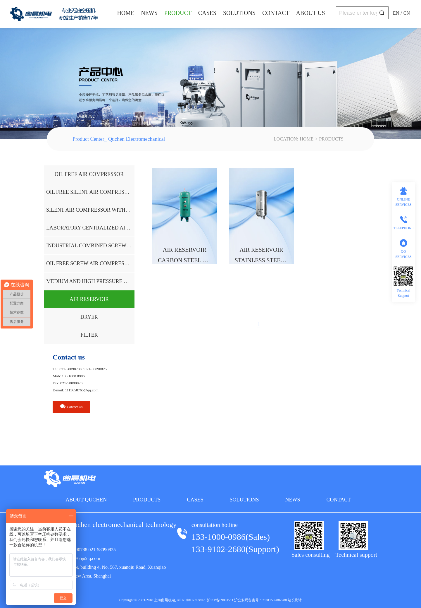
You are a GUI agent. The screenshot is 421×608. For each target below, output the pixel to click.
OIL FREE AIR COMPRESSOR (89, 174)
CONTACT (275, 13)
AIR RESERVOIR (89, 299)
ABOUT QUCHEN (86, 500)
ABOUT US (310, 13)
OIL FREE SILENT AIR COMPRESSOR (90, 192)
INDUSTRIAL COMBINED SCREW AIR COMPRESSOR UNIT (90, 246)
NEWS (149, 13)
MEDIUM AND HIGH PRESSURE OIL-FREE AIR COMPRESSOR (90, 281)
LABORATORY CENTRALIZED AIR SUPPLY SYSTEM (90, 228)
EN (396, 13)
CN (406, 13)
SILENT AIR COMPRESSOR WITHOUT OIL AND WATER (90, 210)
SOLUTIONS (239, 13)
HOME (125, 13)
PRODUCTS (331, 138)
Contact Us (71, 406)
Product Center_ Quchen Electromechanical (114, 139)
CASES (207, 13)
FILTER (89, 335)
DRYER (89, 317)
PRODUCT (177, 13)
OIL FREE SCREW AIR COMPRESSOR (90, 263)
